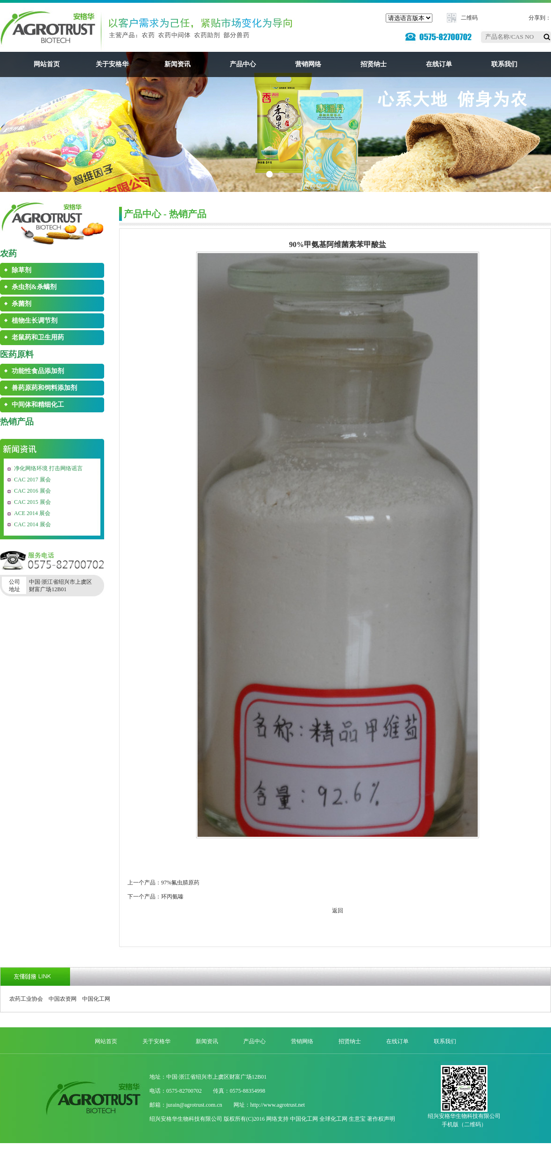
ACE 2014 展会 (32, 513)
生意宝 (357, 1119)
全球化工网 (333, 1119)
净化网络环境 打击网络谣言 (48, 468)
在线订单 (439, 64)
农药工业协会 (26, 999)
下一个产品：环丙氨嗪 (155, 896)
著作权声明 (381, 1119)
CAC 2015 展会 (32, 502)
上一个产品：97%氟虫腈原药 (163, 882)
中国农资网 (63, 999)
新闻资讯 (177, 64)
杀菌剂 (21, 303)
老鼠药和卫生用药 (38, 337)
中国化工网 (96, 999)
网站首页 (47, 64)
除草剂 (21, 270)
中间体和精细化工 (38, 404)
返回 (337, 910)
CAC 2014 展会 (32, 524)
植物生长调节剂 (34, 320)
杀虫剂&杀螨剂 (34, 286)
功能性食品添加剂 (38, 371)
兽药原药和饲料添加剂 (44, 387)
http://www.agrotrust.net (277, 1105)
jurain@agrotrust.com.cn (194, 1105)
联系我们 (504, 64)
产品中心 (243, 64)
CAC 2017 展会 (32, 479)
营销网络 (308, 64)
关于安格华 (112, 64)
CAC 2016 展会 (32, 491)
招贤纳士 (373, 64)
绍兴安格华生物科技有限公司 (185, 1119)
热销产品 (17, 421)
